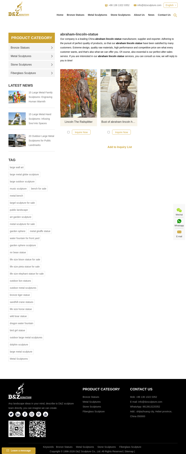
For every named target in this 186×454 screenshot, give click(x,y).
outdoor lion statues (20, 280)
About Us (139, 14)
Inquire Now (81, 132)
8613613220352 (151, 406)
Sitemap (129, 451)
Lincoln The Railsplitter (79, 121)
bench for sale (38, 188)
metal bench (16, 195)
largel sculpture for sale (22, 202)
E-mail (179, 236)
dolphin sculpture (19, 344)
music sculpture (18, 188)
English (170, 5)
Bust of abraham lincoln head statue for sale (119, 121)
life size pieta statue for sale (25, 266)
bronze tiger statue (20, 295)
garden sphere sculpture (23, 245)
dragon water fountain (21, 323)
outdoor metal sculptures (23, 287)
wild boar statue (18, 316)
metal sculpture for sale (22, 224)
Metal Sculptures (97, 14)
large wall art (16, 167)
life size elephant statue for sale (27, 273)
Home (60, 14)
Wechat (179, 215)
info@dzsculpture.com (149, 5)
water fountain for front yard (24, 238)
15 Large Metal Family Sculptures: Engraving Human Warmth (41, 97)
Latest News (20, 85)
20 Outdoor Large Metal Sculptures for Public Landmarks (41, 140)
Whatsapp (179, 225)
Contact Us (164, 14)
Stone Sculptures (120, 14)
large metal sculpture (21, 351)
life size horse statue (21, 309)
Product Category (31, 38)
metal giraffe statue (40, 231)
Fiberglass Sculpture (32, 73)
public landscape (19, 210)
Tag (12, 160)
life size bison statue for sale (25, 259)
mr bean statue (18, 252)
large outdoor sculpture (22, 181)
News (151, 14)
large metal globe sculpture (24, 174)
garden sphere (17, 231)
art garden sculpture (20, 217)
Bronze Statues (75, 14)
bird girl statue (17, 330)
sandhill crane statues (21, 302)
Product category (101, 389)
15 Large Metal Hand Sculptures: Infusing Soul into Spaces (40, 119)
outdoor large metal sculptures (26, 337)
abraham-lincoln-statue (79, 34)
